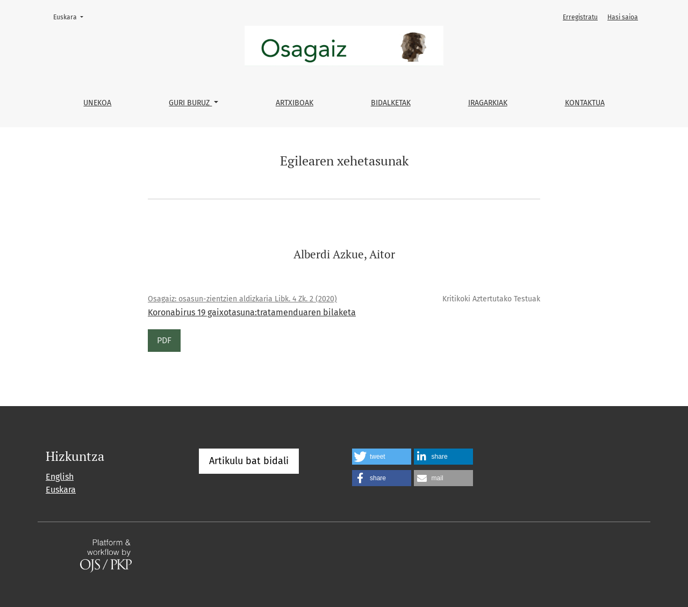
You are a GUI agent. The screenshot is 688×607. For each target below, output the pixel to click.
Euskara (71, 16)
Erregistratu (580, 17)
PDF (164, 340)
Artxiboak (294, 102)
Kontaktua (585, 102)
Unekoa (97, 102)
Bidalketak (391, 102)
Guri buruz (190, 102)
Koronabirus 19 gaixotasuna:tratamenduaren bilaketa (252, 312)
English (60, 477)
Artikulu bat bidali (249, 461)
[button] (381, 457)
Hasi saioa (622, 17)
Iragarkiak (487, 102)
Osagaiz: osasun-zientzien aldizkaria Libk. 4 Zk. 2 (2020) (242, 299)
